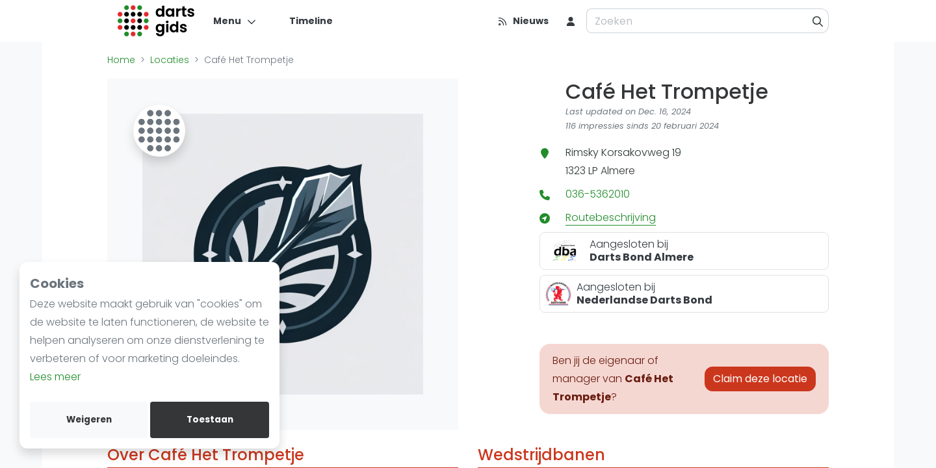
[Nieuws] (522, 21)
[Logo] (156, 21)
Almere (618, 170)
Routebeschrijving (611, 217)
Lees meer (55, 376)
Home (121, 59)
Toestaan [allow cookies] (210, 419)
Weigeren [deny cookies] (89, 419)
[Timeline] (303, 21)
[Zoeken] (818, 20)
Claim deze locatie (760, 378)
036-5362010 (598, 194)
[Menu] (235, 21)
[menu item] (571, 21)
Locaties (169, 59)
